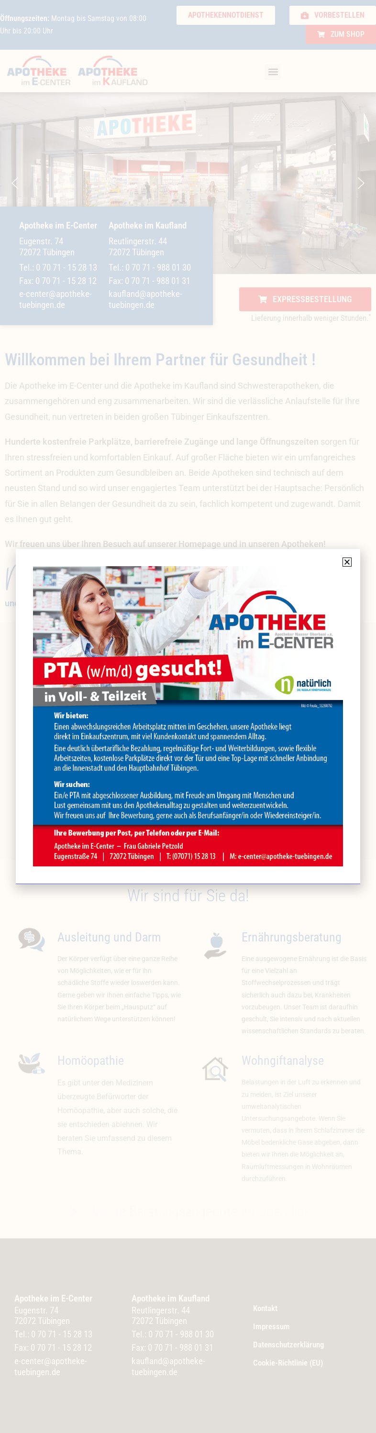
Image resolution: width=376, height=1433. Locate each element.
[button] (347, 562)
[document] (188, 716)
